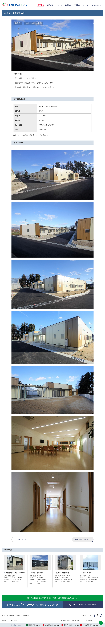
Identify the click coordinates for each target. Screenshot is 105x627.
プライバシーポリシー (87, 620)
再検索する (22, 539)
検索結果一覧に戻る (82, 539)
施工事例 (11, 615)
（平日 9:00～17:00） (83, 605)
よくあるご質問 (65, 620)
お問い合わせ (75, 620)
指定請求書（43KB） (35, 625)
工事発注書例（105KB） (71, 625)
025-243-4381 (98, 5)
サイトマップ (99, 620)
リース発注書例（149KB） (91, 625)
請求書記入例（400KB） (53, 625)
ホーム (4, 615)
